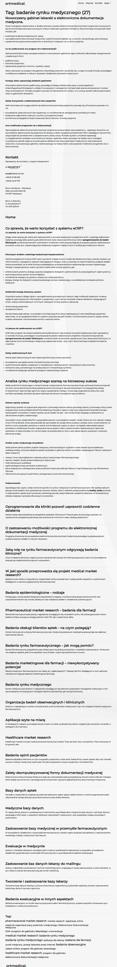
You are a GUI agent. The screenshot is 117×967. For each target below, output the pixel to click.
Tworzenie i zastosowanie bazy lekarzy (36, 881)
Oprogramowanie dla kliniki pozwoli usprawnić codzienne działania (52, 508)
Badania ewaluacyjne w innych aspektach (39, 899)
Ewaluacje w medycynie (25, 846)
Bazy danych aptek (20, 790)
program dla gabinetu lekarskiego (38, 948)
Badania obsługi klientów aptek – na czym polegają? (48, 628)
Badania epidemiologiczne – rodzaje (34, 593)
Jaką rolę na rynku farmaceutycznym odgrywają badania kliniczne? (51, 552)
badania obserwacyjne (71, 944)
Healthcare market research (28, 737)
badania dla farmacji (78, 940)
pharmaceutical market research (26, 920)
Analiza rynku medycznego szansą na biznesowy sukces (51, 381)
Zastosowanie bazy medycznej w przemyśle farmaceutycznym (56, 828)
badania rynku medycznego (24, 940)
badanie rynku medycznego (57, 935)
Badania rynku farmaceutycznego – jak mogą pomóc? (49, 645)
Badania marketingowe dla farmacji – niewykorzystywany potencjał (52, 665)
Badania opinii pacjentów (26, 755)
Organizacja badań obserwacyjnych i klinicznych (44, 702)
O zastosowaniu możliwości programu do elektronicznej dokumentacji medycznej (51, 530)
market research (56, 921)
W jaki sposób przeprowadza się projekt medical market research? (51, 573)
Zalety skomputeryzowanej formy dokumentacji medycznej (53, 773)
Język (106, 3)
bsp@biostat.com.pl (14, 174)
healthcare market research (23, 953)
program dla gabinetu (54, 953)
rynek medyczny (13, 944)
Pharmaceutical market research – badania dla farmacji (50, 610)
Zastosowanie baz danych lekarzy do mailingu (43, 864)
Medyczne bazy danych (24, 808)
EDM (7, 931)
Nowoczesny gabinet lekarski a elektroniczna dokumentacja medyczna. (54, 20)
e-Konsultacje (56, 931)
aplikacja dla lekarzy (53, 940)
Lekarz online (12, 948)
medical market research (21, 935)
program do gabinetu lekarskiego (29, 931)
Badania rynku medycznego (28, 685)
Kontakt (98, 3)
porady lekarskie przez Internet (39, 944)
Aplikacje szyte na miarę (25, 720)
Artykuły (89, 3)
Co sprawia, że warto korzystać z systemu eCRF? (44, 228)
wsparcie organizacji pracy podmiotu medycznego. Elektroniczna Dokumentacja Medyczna (46, 926)
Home (81, 3)
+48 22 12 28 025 (12, 177)
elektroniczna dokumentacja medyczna (26, 957)
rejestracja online (74, 921)
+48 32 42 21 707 (12, 181)
